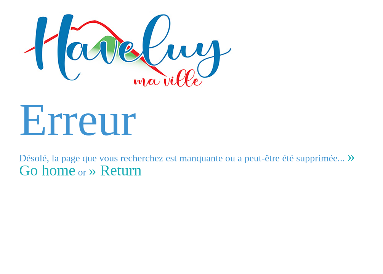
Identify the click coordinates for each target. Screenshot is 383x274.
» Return (115, 170)
